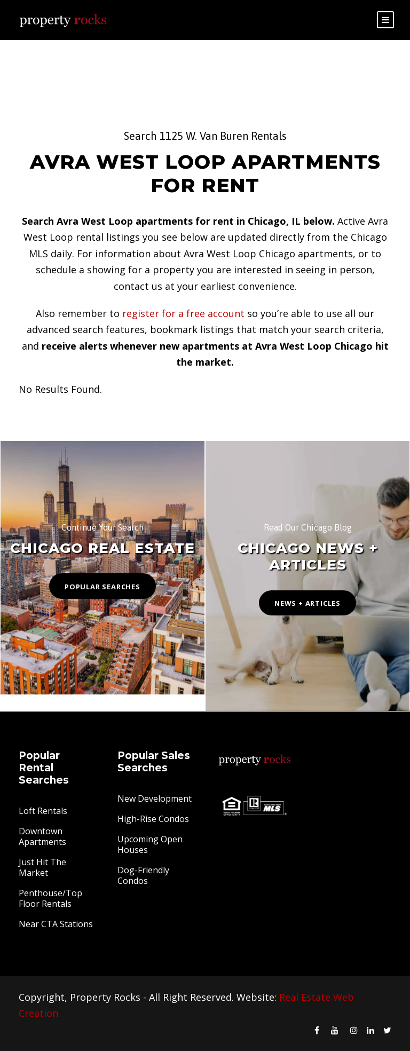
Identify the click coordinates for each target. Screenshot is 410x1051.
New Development (154, 798)
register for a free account (183, 313)
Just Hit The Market (42, 867)
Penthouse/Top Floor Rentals (50, 898)
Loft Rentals (43, 811)
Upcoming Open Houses (150, 844)
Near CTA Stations (56, 924)
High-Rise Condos (153, 819)
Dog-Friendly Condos (143, 875)
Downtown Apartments (42, 836)
